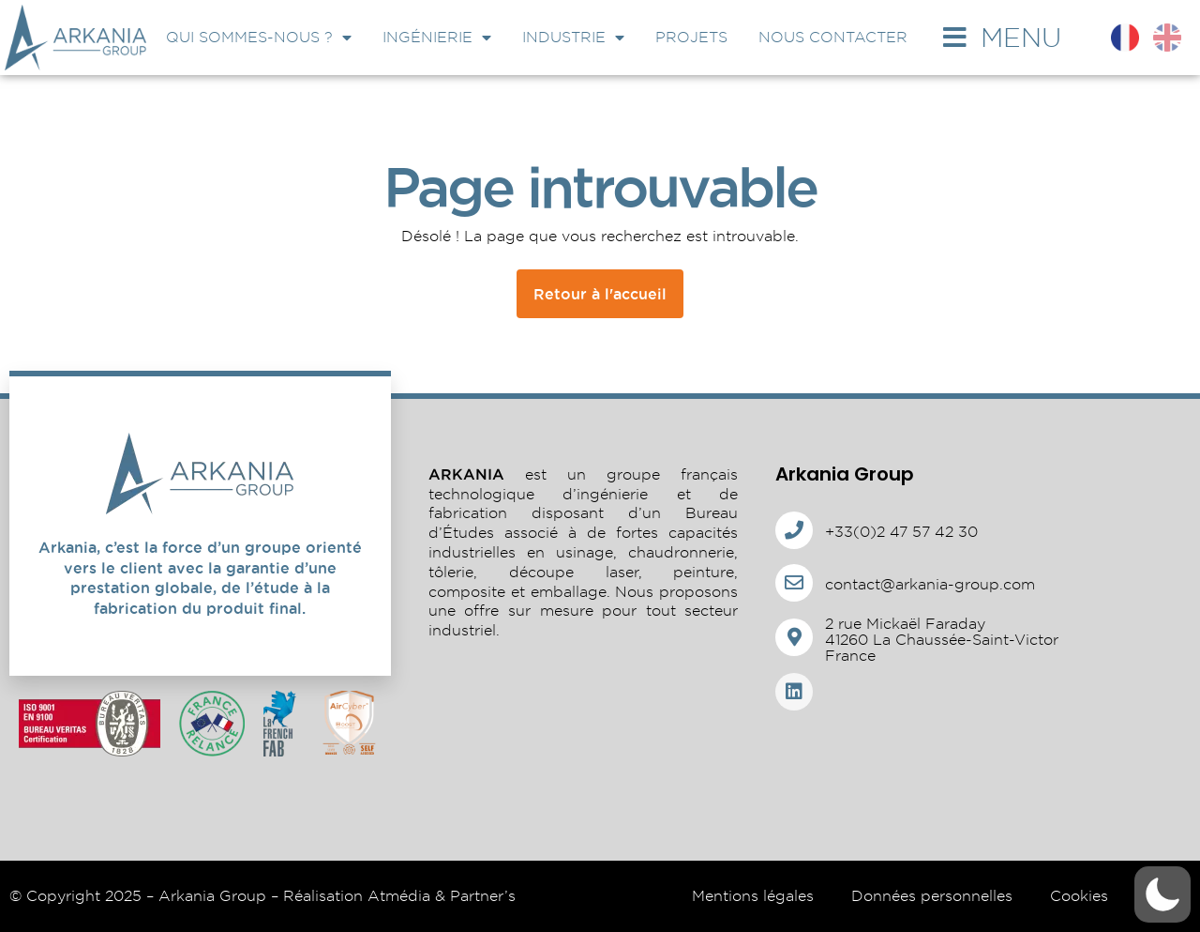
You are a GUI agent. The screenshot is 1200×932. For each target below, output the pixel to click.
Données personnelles (931, 896)
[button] (1162, 894)
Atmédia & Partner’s (442, 896)
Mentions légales (753, 896)
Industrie (573, 37)
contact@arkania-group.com (930, 584)
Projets (691, 37)
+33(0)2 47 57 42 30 (901, 532)
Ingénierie (436, 37)
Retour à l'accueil (600, 293)
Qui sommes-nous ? (259, 37)
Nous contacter (833, 37)
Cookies (1079, 896)
